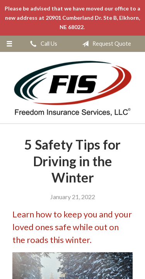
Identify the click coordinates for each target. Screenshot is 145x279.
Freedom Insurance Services (72, 88)
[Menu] (9, 44)
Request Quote (105, 44)
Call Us (42, 44)
